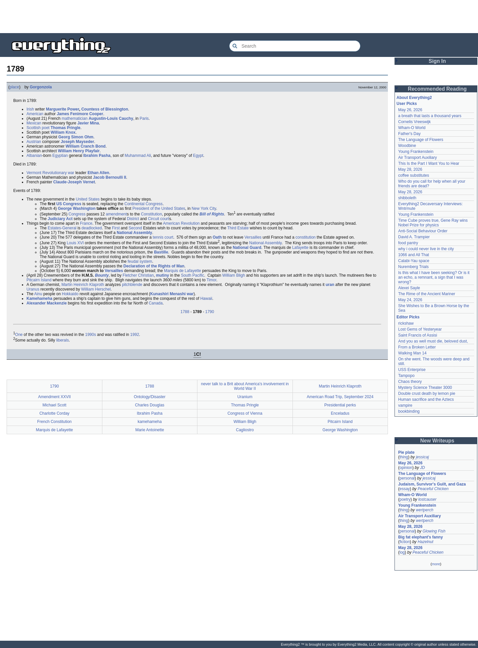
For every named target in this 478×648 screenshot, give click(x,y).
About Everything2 (414, 97)
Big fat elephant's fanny (420, 537)
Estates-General (62, 228)
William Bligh (233, 275)
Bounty (102, 275)
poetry (404, 499)
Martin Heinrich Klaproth (82, 284)
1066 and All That (413, 255)
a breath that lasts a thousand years (429, 116)
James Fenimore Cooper (80, 114)
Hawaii (206, 298)
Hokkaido (70, 294)
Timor (211, 280)
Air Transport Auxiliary (417, 157)
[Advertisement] (239, 16)
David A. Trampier (414, 237)
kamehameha (149, 421)
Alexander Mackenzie (47, 303)
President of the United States (159, 208)
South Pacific (192, 275)
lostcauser (427, 499)
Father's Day (409, 133)
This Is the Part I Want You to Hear (428, 163)
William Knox (63, 132)
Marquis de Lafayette (182, 270)
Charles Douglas (149, 405)
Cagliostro (245, 430)
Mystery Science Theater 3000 (425, 387)
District (133, 218)
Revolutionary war (58, 172)
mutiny (162, 275)
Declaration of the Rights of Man (154, 266)
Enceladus (340, 413)
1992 (134, 334)
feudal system (140, 261)
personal (407, 478)
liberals (62, 340)
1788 (185, 311)
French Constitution (54, 421)
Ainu (38, 294)
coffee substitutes (413, 175)
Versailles (252, 237)
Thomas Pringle (65, 127)
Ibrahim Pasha (96, 155)
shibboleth (407, 198)
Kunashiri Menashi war (172, 294)
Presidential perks (340, 405)
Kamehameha (39, 298)
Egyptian (60, 155)
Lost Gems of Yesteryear (420, 329)
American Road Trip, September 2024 (340, 396)
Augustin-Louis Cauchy (110, 118)
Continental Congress (143, 204)
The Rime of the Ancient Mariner (426, 294)
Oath (217, 237)
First (116, 228)
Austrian (34, 141)
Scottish (34, 127)
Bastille (161, 252)
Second (135, 228)
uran (330, 284)
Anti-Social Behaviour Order (423, 231)
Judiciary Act (60, 218)
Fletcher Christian (138, 275)
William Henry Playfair (79, 151)
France (86, 223)
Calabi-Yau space (413, 260)
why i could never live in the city (426, 249)
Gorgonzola (41, 87)
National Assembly (134, 232)
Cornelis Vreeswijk (414, 121)
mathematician (74, 118)
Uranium (245, 396)
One (19, 334)
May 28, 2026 (410, 169)
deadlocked (91, 228)
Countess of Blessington (104, 109)
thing (403, 457)
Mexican (34, 123)
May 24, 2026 (410, 300)
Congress (77, 214)
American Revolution (181, 223)
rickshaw (406, 323)
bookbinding (409, 411)
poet (45, 127)
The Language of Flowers (420, 139)
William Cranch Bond (86, 146)
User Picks (407, 103)
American (35, 114)
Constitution (151, 214)
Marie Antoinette (149, 430)
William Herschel (96, 289)
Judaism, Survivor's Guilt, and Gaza (432, 484)
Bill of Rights (211, 214)
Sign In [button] (437, 61)
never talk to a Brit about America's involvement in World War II (245, 386)
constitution (305, 237)
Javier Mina (88, 123)
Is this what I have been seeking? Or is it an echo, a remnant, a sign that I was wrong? (434, 277)
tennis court (163, 237)
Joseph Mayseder (77, 141)
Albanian (34, 155)
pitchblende (132, 284)
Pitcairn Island (39, 280)
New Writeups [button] (437, 440)
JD (422, 467)
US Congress (68, 204)
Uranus (33, 289)
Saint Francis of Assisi (417, 335)
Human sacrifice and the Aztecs (426, 399)
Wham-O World (411, 127)
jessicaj (422, 457)
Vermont (34, 172)
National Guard (247, 247)
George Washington (77, 208)
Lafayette (300, 247)
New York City (203, 208)
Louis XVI (75, 243)
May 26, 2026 (410, 110)
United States (88, 199)
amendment (116, 214)
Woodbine (407, 145)
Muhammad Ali (138, 155)
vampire (405, 405)
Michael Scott (54, 405)
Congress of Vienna (245, 413)
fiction (404, 541)
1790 (209, 311)
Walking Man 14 (412, 353)
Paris (143, 118)
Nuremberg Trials (413, 266)
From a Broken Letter (417, 347)
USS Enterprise (412, 369)
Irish (30, 109)
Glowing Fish (433, 531)
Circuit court (158, 218)
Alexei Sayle (409, 288)
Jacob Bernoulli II (109, 177)
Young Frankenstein (415, 151)
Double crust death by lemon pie (426, 393)
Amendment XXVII (54, 396)
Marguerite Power (62, 109)
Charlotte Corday (54, 413)
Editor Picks (408, 317)
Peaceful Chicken (433, 488)
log (402, 552)
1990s (90, 334)
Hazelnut (425, 541)
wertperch (424, 510)
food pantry (408, 243)
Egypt (198, 155)
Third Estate (238, 228)
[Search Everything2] (294, 46)
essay (404, 488)
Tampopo (406, 375)
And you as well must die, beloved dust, (433, 341)
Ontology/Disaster (149, 396)
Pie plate (406, 452)
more (436, 564)
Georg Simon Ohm (75, 137)
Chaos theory (410, 381)
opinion (405, 467)
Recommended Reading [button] (437, 89)
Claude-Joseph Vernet (74, 182)
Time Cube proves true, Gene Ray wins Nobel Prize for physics (433, 222)
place (14, 87)
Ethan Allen (98, 172)
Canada (156, 303)
